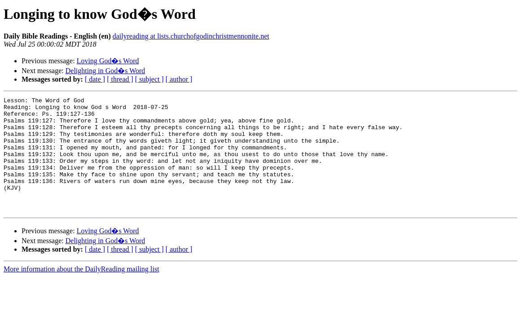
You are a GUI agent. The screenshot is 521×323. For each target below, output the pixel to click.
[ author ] (179, 79)
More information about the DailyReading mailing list (81, 292)
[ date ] (95, 79)
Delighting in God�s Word (105, 70)
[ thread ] (120, 79)
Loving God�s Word (108, 61)
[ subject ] (149, 79)
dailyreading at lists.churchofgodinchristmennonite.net (191, 36)
